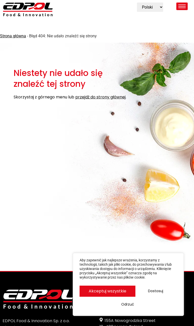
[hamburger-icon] (182, 6)
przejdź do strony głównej (100, 97)
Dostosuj (103, 293)
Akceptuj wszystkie (128, 305)
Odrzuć (152, 293)
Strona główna (13, 36)
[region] (128, 286)
